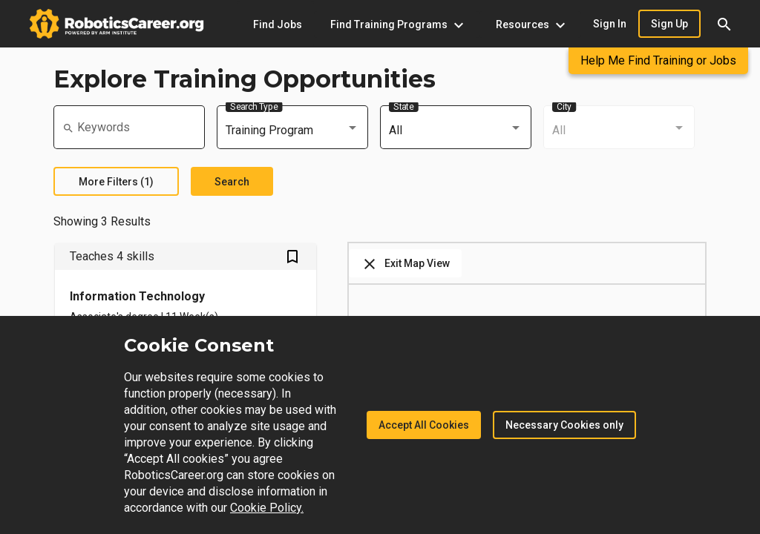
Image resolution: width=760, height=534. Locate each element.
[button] (724, 23)
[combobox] (292, 130)
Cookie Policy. (267, 508)
